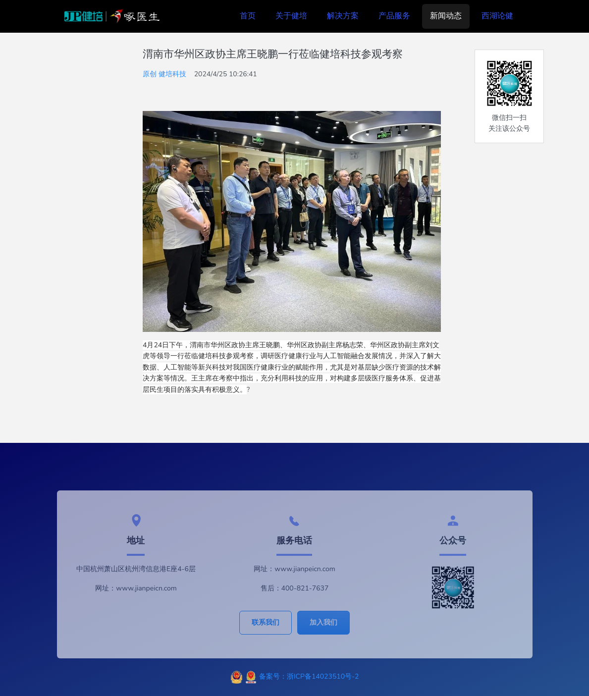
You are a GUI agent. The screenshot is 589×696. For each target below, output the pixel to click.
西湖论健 (497, 15)
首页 (248, 15)
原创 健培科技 (164, 74)
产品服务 (394, 15)
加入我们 (323, 622)
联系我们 (265, 622)
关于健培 (291, 15)
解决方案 (343, 15)
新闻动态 (446, 15)
